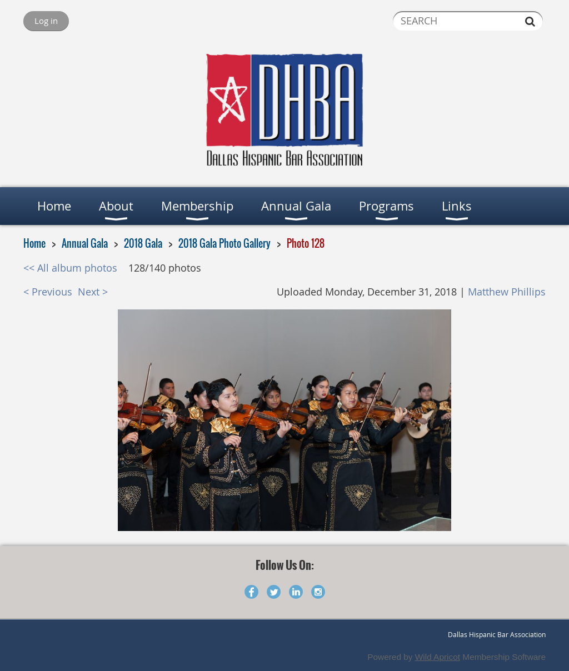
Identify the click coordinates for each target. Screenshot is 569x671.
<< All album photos (70, 268)
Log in (46, 20)
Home (34, 243)
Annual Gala (85, 243)
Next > (93, 292)
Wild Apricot (437, 657)
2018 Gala (143, 243)
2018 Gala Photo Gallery (224, 243)
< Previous (47, 292)
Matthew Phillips (507, 292)
